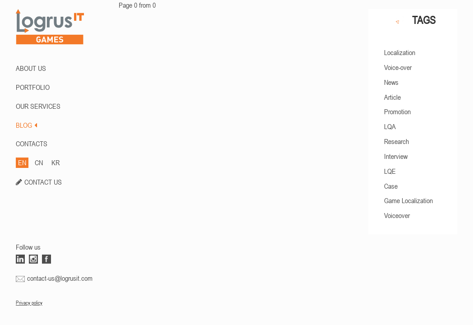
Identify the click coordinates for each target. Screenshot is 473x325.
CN (39, 162)
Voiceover (397, 215)
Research (396, 141)
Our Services (38, 106)
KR (55, 162)
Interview (396, 156)
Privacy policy (29, 303)
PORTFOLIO (33, 87)
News (391, 82)
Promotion (397, 111)
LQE (390, 171)
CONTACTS (31, 143)
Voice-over (398, 67)
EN (22, 162)
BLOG (26, 125)
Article (392, 97)
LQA (390, 126)
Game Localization (408, 200)
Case (391, 186)
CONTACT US (43, 182)
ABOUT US (31, 68)
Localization (399, 52)
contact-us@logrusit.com (60, 278)
